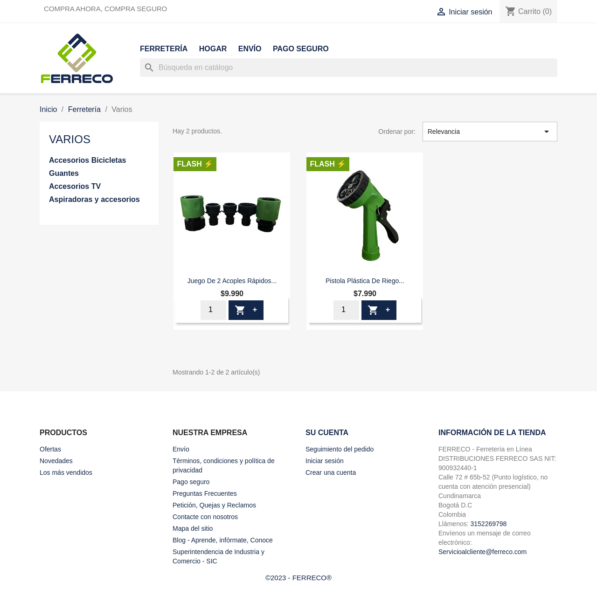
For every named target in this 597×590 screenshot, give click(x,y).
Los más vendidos (66, 472)
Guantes (64, 173)
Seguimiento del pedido (339, 449)
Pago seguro (301, 49)
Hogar (213, 49)
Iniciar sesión (324, 461)
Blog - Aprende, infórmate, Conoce (223, 540)
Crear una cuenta (330, 472)
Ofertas (50, 449)
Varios (69, 139)
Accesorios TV (75, 186)
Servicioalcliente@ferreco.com (482, 551)
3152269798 (488, 524)
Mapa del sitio (193, 528)
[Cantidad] (213, 310)
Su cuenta (326, 433)
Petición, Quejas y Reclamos (214, 505)
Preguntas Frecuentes (205, 493)
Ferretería (163, 49)
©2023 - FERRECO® (298, 578)
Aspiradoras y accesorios (94, 199)
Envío (250, 49)
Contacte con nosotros (205, 517)
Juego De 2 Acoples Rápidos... (232, 281)
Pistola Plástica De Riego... (365, 281)
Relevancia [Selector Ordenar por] (490, 131)
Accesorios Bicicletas (87, 160)
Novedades (56, 461)
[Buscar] (348, 67)
